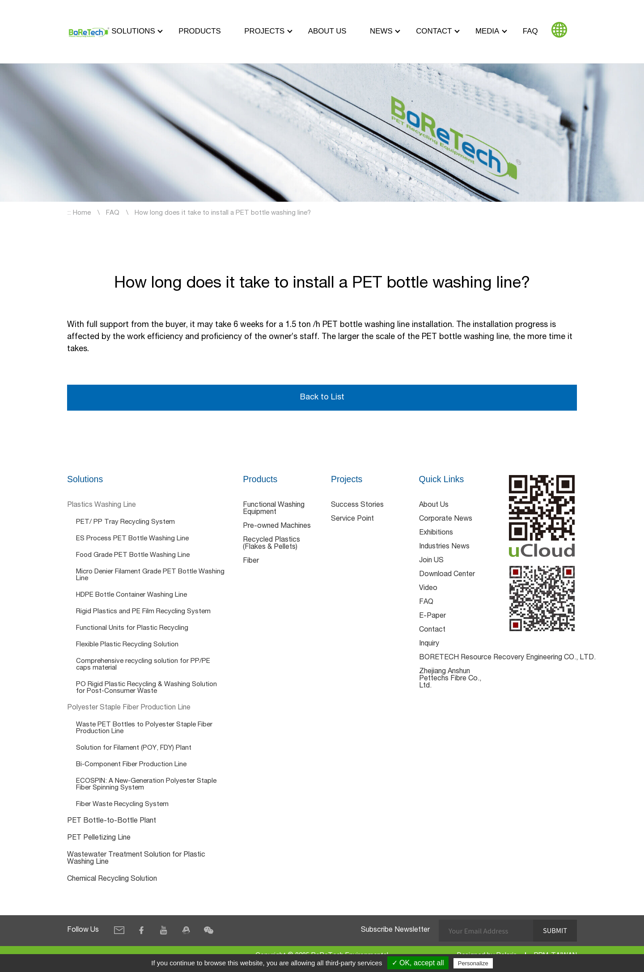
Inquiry (429, 644)
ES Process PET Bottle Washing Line (132, 538)
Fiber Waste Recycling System (122, 804)
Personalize (473, 963)
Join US (431, 561)
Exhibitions (436, 533)
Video (428, 588)
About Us (327, 31)
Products (199, 31)
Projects (264, 31)
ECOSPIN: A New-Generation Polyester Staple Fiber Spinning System (146, 784)
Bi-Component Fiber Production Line (131, 764)
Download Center (447, 574)
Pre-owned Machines (277, 526)
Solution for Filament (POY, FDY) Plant (133, 748)
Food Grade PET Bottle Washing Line (133, 555)
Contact (434, 31)
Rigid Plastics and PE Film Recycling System (143, 611)
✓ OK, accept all (418, 963)
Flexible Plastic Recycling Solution (127, 644)
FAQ (530, 31)
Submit (554, 930)
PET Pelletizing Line (99, 838)
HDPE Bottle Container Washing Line (131, 595)
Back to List (322, 398)
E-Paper (432, 616)
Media (487, 31)
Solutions (133, 31)
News (381, 31)
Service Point (352, 519)
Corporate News (445, 519)
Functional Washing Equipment (274, 509)
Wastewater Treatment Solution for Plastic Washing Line (136, 859)
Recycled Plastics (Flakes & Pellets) (271, 544)
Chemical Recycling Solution (112, 879)
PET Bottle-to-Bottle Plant (111, 821)
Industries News (444, 547)
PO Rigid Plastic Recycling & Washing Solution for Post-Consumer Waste (146, 688)
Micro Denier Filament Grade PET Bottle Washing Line (150, 575)
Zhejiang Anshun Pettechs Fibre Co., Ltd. (450, 679)
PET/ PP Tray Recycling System (125, 522)
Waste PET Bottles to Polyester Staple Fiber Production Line (144, 728)
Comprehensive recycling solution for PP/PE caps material (143, 664)
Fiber (251, 561)
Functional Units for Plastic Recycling (132, 628)
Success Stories (357, 505)
